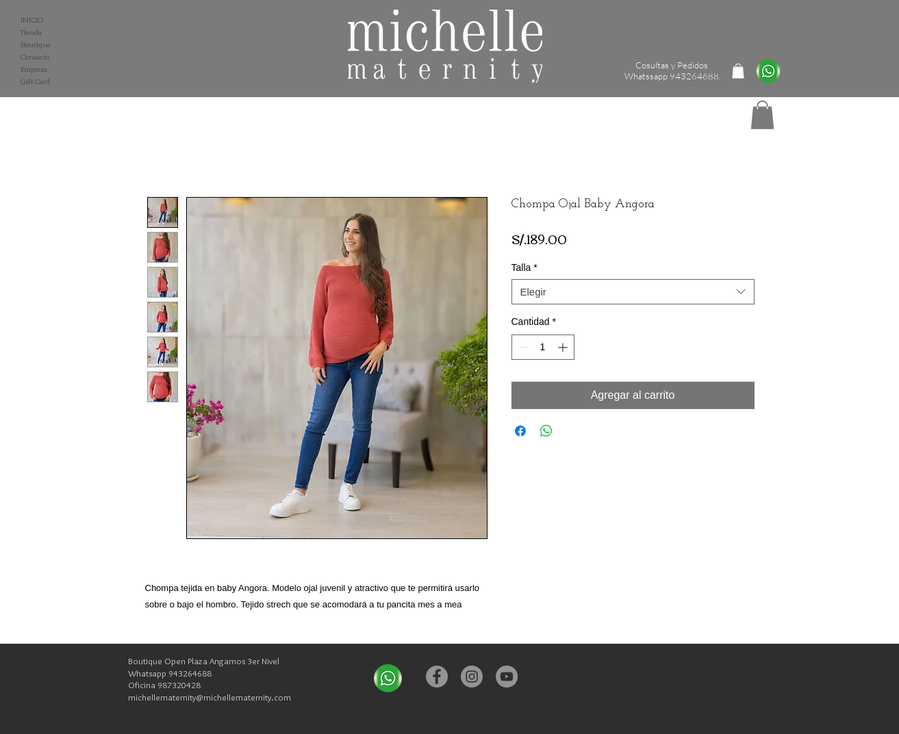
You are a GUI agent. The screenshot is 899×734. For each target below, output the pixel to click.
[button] (762, 115)
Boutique (36, 44)
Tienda (31, 32)
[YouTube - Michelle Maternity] (507, 676)
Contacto (35, 57)
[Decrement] (522, 347)
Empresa (34, 69)
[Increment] (563, 347)
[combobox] (633, 292)
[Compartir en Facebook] (520, 431)
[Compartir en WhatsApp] (546, 431)
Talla (524, 267)
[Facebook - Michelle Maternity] (437, 676)
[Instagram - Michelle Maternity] (472, 676)
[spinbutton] (543, 347)
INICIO (32, 20)
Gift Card (35, 81)
